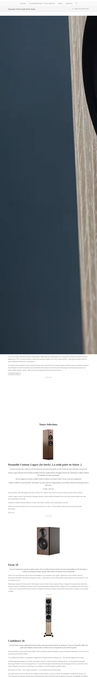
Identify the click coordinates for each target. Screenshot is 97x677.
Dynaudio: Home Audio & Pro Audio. (82, 8)
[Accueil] (72, 8)
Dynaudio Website (14, 374)
